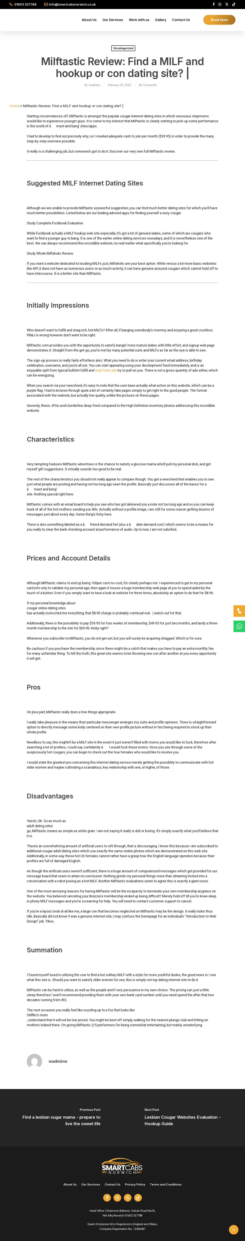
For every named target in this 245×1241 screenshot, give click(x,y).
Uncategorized (123, 48)
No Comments (148, 85)
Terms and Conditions (166, 1189)
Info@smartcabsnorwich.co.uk (72, 4)
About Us (70, 1189)
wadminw (94, 85)
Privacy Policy (135, 1189)
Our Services (90, 1189)
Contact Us (112, 1189)
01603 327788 (25, 4)
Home (14, 106)
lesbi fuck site (106, 370)
